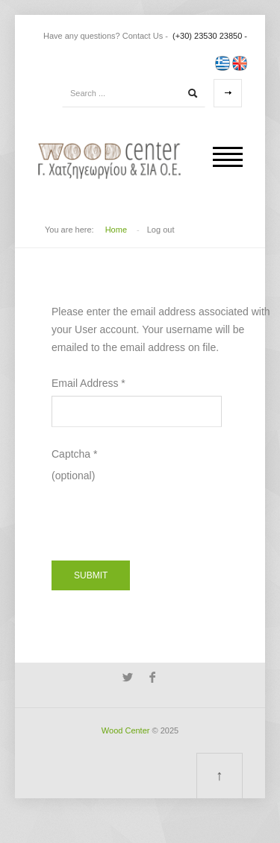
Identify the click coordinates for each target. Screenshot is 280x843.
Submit (91, 575)
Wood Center (126, 730)
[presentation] (165, 513)
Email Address (88, 383)
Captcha (75, 454)
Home (116, 229)
